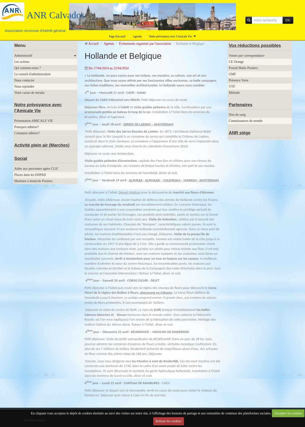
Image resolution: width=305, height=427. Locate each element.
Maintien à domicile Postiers (33, 181)
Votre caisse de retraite (29, 92)
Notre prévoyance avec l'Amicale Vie (170, 36)
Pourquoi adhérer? (26, 127)
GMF (232, 74)
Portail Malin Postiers (243, 68)
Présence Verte (239, 80)
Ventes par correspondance (246, 55)
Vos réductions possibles (255, 45)
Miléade (234, 92)
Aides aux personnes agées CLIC (36, 168)
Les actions (21, 62)
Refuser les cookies (169, 421)
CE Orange (236, 62)
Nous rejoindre (24, 86)
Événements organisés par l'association (145, 43)
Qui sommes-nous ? (27, 68)
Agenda (137, 36)
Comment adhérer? (27, 133)
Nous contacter (24, 80)
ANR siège (239, 132)
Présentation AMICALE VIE (33, 121)
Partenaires (240, 104)
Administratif (23, 55)
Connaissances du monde (246, 121)
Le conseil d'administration (32, 74)
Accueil (93, 43)
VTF (232, 86)
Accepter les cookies (288, 413)
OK (287, 20)
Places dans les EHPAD (30, 175)
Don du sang (237, 114)
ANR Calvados (56, 15)
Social (20, 158)
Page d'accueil (117, 36)
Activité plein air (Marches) (41, 145)
